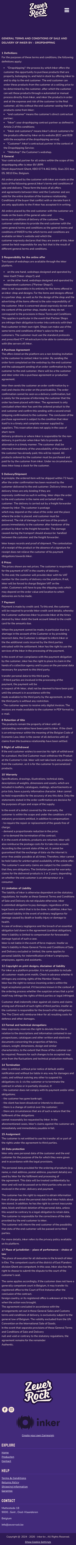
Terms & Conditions (14, 1478)
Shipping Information (15, 1486)
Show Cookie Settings (38, 1541)
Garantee (7, 1490)
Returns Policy (10, 1482)
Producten (8, 1456)
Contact (6, 1461)
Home (5, 1452)
